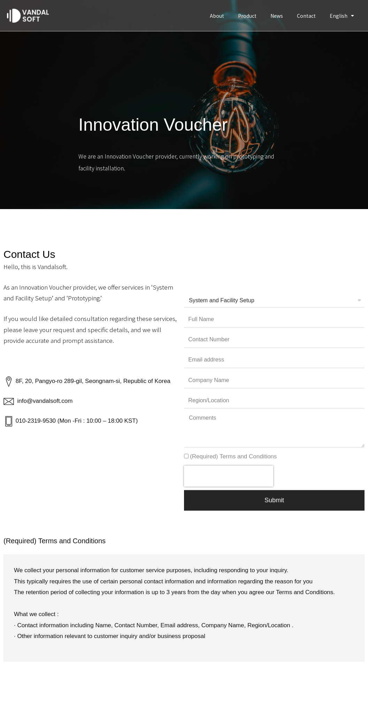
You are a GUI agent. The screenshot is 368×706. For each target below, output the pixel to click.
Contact (306, 15)
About (217, 15)
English (342, 16)
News (276, 15)
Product (247, 15)
